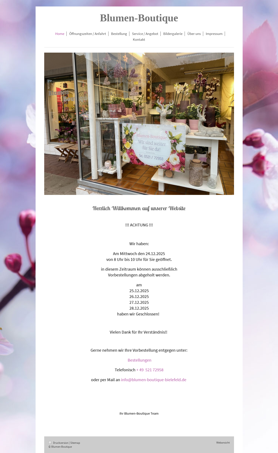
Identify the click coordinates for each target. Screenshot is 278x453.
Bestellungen (139, 360)
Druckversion (59, 443)
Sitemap (75, 443)
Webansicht (223, 442)
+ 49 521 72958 (149, 369)
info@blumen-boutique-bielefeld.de (153, 379)
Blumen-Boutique (139, 18)
